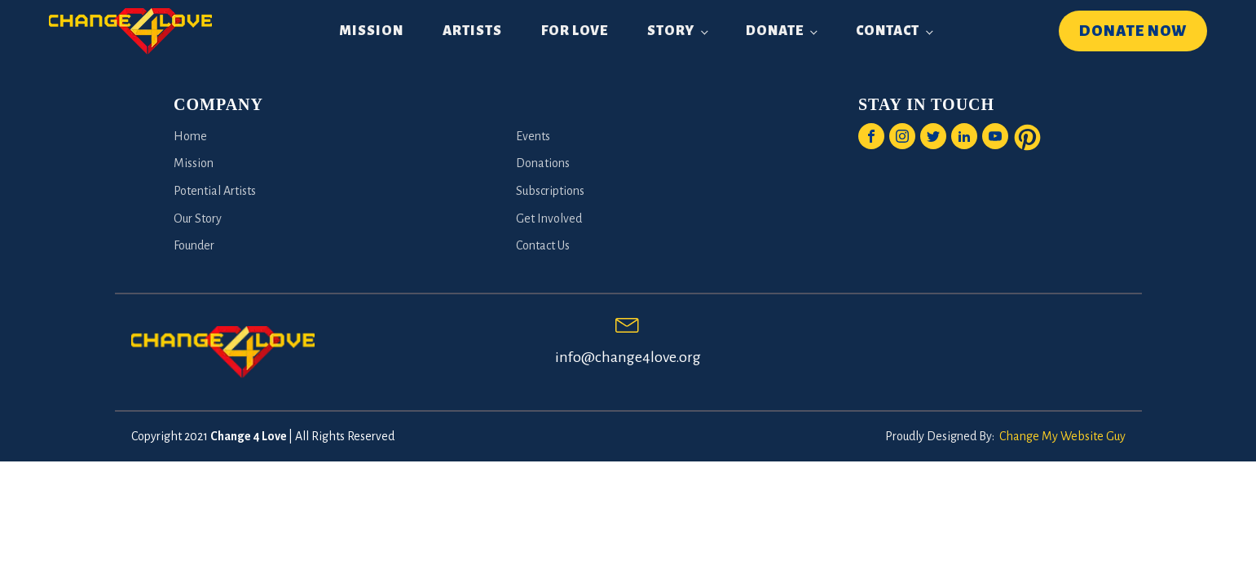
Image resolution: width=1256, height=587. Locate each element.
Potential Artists (215, 190)
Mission (371, 31)
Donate (775, 31)
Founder (194, 245)
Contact (887, 31)
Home (190, 136)
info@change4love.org (628, 357)
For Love (574, 31)
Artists (472, 31)
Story (670, 31)
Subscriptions (550, 190)
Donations (543, 163)
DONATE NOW (1133, 31)
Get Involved (549, 218)
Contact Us (543, 245)
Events (533, 136)
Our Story (198, 218)
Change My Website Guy (1062, 436)
